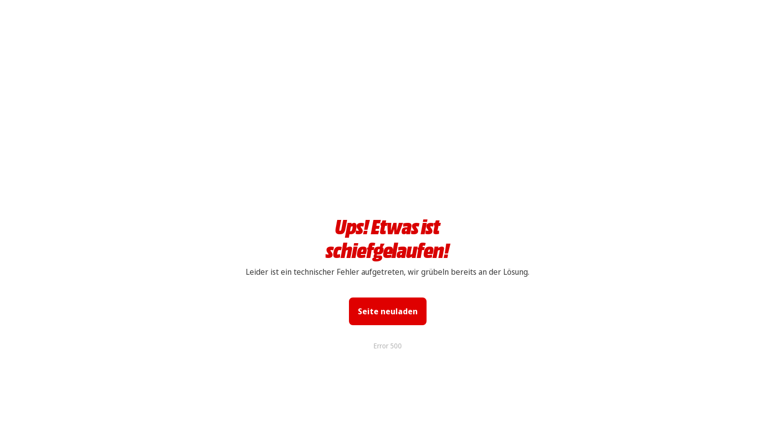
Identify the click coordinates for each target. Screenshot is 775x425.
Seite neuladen (388, 311)
